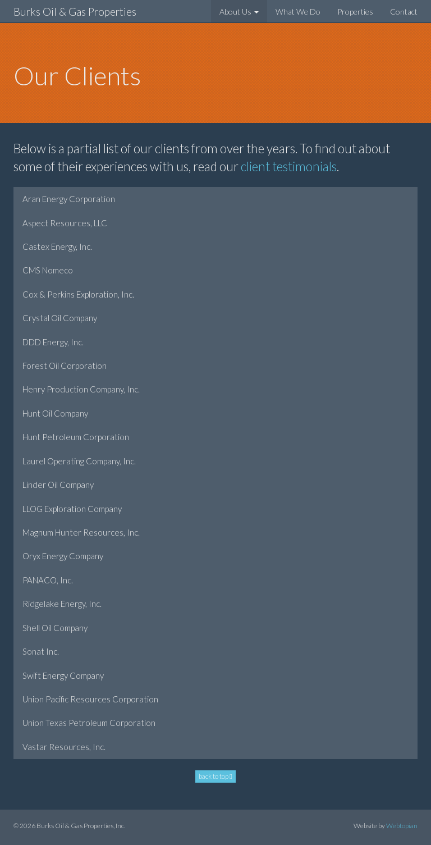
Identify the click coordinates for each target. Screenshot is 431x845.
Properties (355, 11)
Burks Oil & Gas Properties (74, 11)
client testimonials (289, 166)
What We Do (298, 11)
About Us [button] (239, 11)
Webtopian (402, 825)
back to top (215, 776)
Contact (404, 11)
